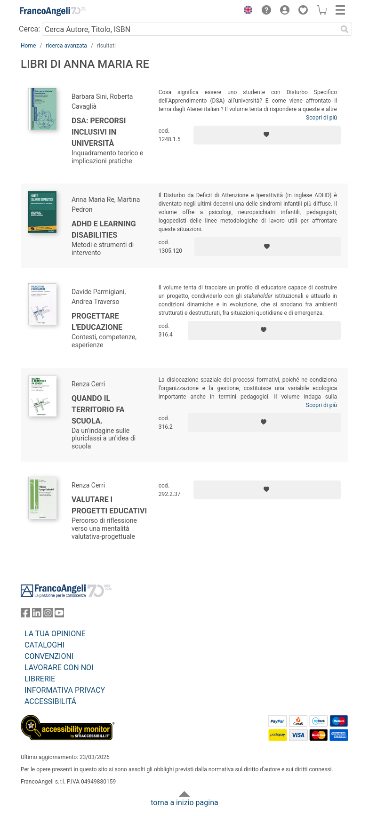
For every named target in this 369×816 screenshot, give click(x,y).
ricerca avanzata (66, 45)
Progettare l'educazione (97, 322)
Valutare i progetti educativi (109, 505)
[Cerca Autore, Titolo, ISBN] (189, 29)
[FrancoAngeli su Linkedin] (36, 614)
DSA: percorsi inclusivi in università (99, 132)
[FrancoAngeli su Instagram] (48, 614)
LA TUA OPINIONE (55, 633)
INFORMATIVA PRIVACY (64, 690)
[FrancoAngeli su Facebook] (25, 614)
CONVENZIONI (48, 656)
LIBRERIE (39, 678)
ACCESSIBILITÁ (50, 701)
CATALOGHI (44, 644)
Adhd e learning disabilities (104, 229)
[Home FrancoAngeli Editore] (53, 11)
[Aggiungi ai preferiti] (267, 135)
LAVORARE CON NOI (58, 667)
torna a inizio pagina (184, 802)
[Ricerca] (344, 29)
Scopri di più (321, 117)
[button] (245, 11)
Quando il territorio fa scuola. (98, 409)
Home (28, 45)
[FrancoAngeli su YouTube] (59, 614)
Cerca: (29, 28)
